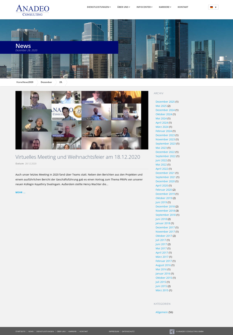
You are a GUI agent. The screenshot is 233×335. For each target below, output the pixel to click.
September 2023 (166, 143)
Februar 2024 (164, 131)
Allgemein (162, 312)
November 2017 (165, 231)
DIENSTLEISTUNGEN (45, 331)
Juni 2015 (161, 286)
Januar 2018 (163, 223)
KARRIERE (72, 331)
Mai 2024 (161, 118)
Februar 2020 (164, 189)
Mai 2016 (161, 269)
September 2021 (166, 177)
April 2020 (162, 185)
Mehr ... (20, 192)
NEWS (30, 331)
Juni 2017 (161, 244)
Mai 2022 (161, 164)
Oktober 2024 (164, 114)
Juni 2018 (161, 219)
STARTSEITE (20, 331)
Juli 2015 (161, 282)
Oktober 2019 (164, 198)
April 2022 (162, 168)
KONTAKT (84, 331)
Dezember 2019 (165, 194)
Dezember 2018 (165, 206)
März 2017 (162, 256)
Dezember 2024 (165, 110)
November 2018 (165, 210)
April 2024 (162, 122)
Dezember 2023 (165, 135)
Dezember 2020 (165, 181)
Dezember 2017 (165, 227)
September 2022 (166, 156)
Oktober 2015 (164, 277)
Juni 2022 (161, 160)
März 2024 (162, 126)
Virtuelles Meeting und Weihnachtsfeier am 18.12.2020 (77, 156)
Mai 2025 (161, 106)
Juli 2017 (161, 240)
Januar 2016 (163, 273)
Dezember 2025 (165, 101)
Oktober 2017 (164, 235)
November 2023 (165, 139)
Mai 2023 (161, 147)
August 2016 (163, 265)
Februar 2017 (164, 261)
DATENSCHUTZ (128, 331)
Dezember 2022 (165, 152)
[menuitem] (213, 7)
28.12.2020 (30, 163)
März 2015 (162, 290)
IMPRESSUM (114, 331)
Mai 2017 (161, 248)
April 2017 (162, 252)
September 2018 (166, 215)
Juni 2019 (161, 202)
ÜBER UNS (61, 331)
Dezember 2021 (165, 173)
